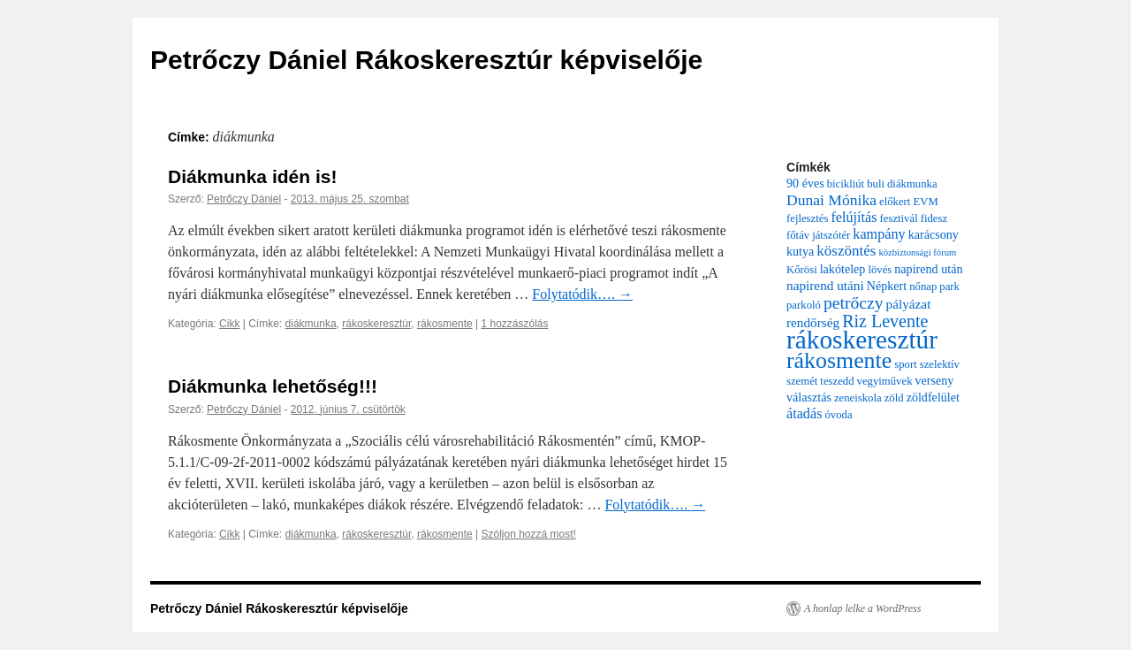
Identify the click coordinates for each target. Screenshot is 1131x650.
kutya (800, 251)
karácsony (933, 234)
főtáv (797, 235)
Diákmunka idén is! (252, 176)
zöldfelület (933, 397)
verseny (934, 380)
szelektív (940, 364)
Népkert (887, 286)
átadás (804, 414)
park (949, 286)
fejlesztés (807, 218)
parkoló (803, 305)
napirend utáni (825, 285)
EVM (925, 201)
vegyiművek (885, 381)
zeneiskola (858, 398)
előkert (894, 201)
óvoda (838, 415)
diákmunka (311, 323)
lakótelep (843, 269)
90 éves (805, 183)
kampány (879, 234)
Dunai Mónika (831, 200)
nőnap (923, 286)
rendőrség (812, 322)
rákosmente (445, 323)
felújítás (854, 218)
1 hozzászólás (514, 323)
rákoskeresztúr (376, 323)
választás (808, 397)
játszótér (831, 235)
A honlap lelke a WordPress (862, 608)
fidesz (934, 218)
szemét (801, 381)
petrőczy (854, 302)
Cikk (229, 323)
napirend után (928, 269)
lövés (880, 270)
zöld (894, 398)
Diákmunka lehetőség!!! (272, 386)
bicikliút (845, 184)
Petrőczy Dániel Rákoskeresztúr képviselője (426, 59)
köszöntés (846, 250)
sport (905, 364)
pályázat (908, 303)
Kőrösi (801, 270)
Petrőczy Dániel (244, 199)
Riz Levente (885, 321)
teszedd (837, 381)
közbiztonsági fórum (917, 252)
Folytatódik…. (582, 294)
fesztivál (899, 218)
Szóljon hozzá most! (528, 534)
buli (875, 184)
